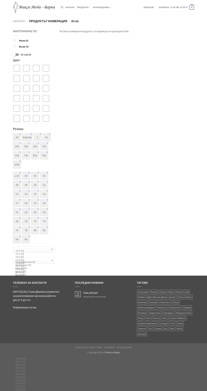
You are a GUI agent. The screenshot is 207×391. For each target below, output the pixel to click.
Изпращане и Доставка (88, 347)
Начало (70, 7)
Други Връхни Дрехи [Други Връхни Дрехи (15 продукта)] (157, 297)
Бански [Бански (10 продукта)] (154, 292)
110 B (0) (33, 380)
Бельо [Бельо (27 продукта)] (163, 292)
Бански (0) (33, 268)
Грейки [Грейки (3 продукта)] (141, 297)
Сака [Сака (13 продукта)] (164, 318)
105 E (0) (33, 377)
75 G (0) (33, 254)
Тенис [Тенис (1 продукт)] (180, 323)
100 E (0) (33, 364)
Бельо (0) (33, 271)
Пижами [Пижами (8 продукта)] (187, 307)
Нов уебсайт (90, 292)
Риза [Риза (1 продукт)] (140, 318)
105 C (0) (33, 371)
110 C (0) (33, 383)
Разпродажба (102, 7)
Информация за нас (25, 307)
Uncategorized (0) (33, 261)
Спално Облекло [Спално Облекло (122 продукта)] (177, 318)
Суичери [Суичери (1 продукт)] (164, 323)
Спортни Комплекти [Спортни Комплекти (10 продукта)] (147, 323)
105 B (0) (33, 374)
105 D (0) (33, 367)
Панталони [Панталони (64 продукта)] (175, 307)
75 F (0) (33, 250)
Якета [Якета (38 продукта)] (179, 328)
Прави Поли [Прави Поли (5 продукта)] (154, 313)
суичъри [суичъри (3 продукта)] (142, 334)
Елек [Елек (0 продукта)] (181, 297)
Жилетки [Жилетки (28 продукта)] (142, 302)
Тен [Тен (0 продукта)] (172, 323)
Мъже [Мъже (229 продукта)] (176, 302)
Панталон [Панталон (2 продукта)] (162, 307)
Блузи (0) (33, 274)
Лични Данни (124, 347)
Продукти (84, 7)
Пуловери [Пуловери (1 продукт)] (168, 313)
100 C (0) (33, 361)
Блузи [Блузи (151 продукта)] (179, 292)
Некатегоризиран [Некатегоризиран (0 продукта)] (146, 307)
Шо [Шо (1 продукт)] (165, 328)
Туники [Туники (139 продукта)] (158, 328)
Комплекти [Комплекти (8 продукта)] (165, 302)
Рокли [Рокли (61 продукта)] (156, 318)
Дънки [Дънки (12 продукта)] (172, 297)
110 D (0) (33, 389)
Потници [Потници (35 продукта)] (142, 313)
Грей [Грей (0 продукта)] (187, 292)
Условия (109, 347)
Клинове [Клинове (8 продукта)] (153, 302)
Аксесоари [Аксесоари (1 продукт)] (143, 292)
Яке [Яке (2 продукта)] (172, 328)
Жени (23, 40)
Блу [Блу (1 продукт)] (171, 292)
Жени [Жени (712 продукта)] (188, 297)
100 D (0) (33, 358)
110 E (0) (33, 386)
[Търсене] (62, 7)
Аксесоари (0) (33, 265)
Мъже (24, 46)
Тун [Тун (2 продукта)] (150, 328)
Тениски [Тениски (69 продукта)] (142, 328)
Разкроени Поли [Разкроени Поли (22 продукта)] (183, 313)
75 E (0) (33, 257)
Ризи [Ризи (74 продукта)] (147, 318)
